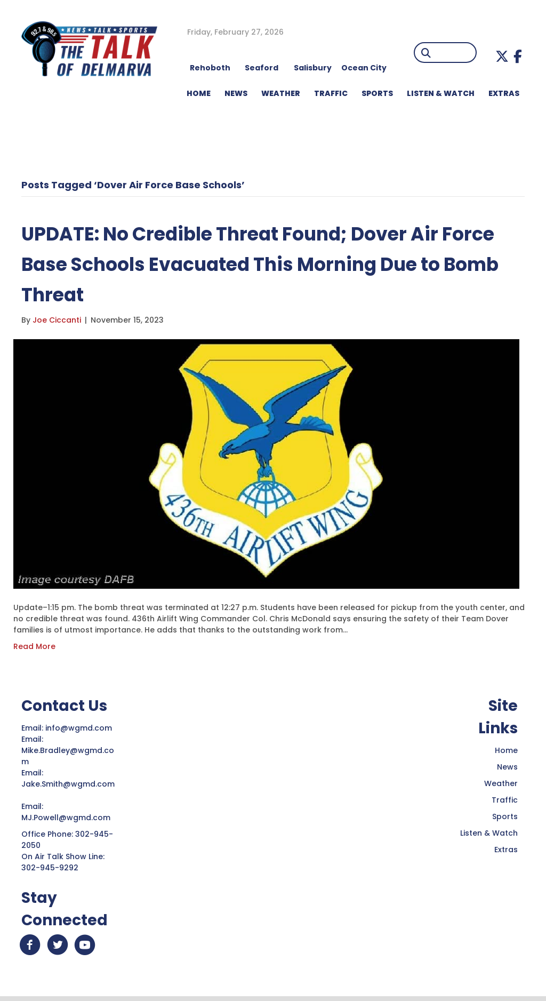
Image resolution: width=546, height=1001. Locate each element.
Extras (506, 849)
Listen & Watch (489, 833)
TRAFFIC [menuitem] (331, 93)
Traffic (505, 800)
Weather (501, 783)
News (507, 767)
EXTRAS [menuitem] (503, 93)
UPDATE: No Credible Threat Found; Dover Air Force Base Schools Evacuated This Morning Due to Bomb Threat (270, 263)
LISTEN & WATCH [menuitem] (441, 93)
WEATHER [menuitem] (280, 93)
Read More (34, 646)
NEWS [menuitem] (235, 93)
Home (506, 750)
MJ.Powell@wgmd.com (68, 817)
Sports (505, 816)
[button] (502, 56)
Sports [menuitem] (377, 93)
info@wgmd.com (79, 728)
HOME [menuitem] (199, 93)
